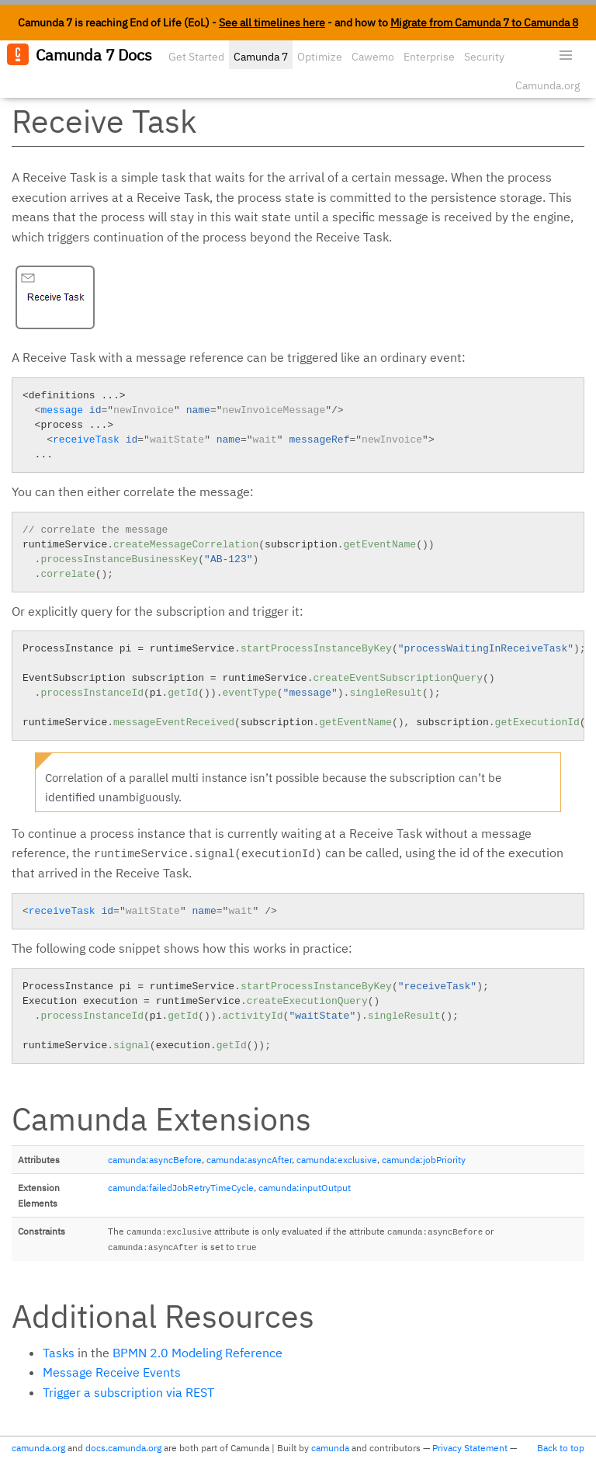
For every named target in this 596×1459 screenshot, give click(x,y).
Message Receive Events (112, 1372)
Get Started (196, 57)
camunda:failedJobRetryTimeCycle (181, 1187)
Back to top (560, 1448)
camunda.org (38, 1448)
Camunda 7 (261, 57)
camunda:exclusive (336, 1159)
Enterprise (429, 57)
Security (484, 57)
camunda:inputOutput (304, 1187)
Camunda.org (547, 85)
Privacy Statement (470, 1448)
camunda (330, 1448)
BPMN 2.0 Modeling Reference (197, 1352)
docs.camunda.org (123, 1448)
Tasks (58, 1352)
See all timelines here (272, 23)
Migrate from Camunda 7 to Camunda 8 (484, 23)
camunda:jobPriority (424, 1159)
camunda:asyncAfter (249, 1159)
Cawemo (373, 57)
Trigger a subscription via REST (128, 1392)
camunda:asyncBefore (155, 1159)
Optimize (319, 57)
